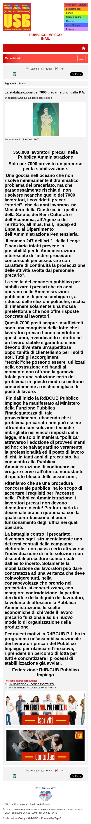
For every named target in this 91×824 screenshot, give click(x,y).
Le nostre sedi (73, 9)
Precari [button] (23, 83)
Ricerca (70, 21)
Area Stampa (73, 25)
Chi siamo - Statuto (76, 5)
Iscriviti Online (73, 17)
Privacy (70, 29)
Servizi (69, 13)
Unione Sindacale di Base (31, 809)
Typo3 (58, 818)
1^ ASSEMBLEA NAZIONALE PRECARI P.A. (33, 687)
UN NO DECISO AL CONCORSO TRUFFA (32, 684)
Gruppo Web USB (28, 818)
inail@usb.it (43, 804)
